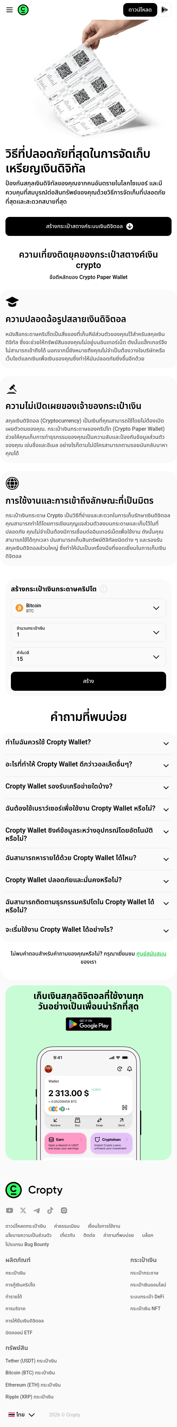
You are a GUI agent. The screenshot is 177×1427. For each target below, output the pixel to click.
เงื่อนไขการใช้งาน (104, 1226)
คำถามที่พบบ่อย (118, 1235)
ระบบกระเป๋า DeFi (147, 1296)
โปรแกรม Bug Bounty (27, 1244)
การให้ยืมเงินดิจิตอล (24, 1320)
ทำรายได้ (13, 1296)
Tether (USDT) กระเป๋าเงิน (31, 1361)
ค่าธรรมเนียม (67, 1226)
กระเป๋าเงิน (15, 1273)
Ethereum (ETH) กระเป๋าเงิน (33, 1385)
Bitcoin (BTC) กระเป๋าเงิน (30, 1372)
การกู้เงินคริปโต (20, 1284)
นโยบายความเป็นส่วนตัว (28, 1235)
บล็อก (148, 1235)
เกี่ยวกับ (67, 1235)
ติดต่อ (89, 1235)
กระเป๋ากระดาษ (144, 1273)
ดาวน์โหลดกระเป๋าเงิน (25, 1226)
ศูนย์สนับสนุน (151, 953)
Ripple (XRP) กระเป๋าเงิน (29, 1397)
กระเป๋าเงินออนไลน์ (148, 1284)
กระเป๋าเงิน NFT (145, 1308)
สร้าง (88, 681)
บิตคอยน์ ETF (18, 1332)
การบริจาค (15, 1308)
